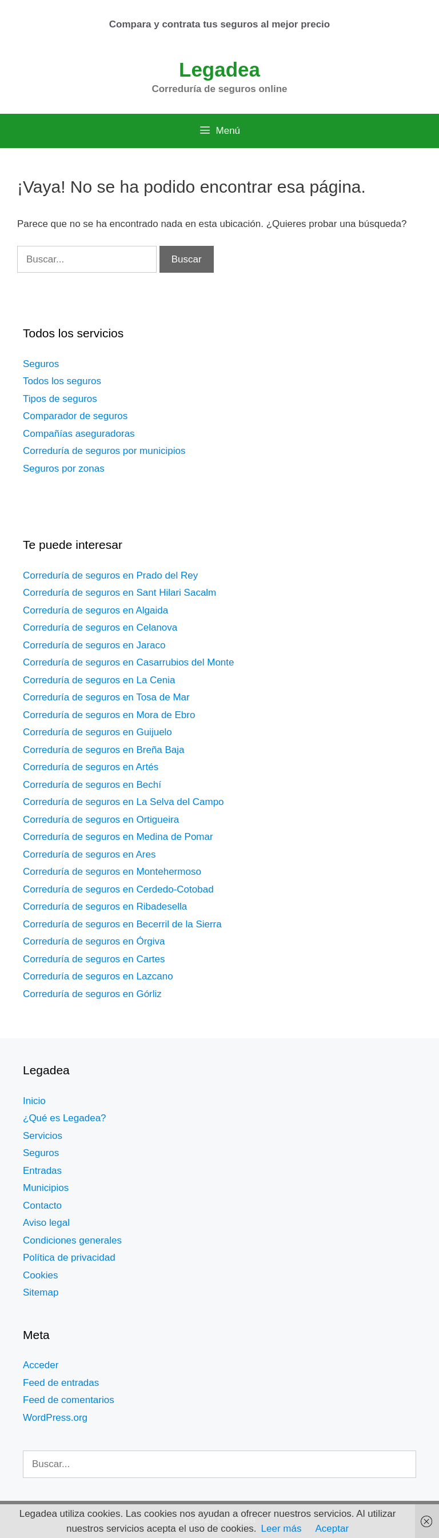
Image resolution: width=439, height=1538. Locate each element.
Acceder (40, 1365)
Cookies (40, 1275)
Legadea (219, 69)
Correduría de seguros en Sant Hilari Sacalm (119, 592)
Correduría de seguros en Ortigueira (101, 819)
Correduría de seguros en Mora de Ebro (109, 715)
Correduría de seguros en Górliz (92, 994)
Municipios (46, 1187)
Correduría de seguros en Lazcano (98, 976)
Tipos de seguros (60, 398)
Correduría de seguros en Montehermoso (112, 871)
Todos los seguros (62, 381)
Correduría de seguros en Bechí (92, 784)
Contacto (42, 1205)
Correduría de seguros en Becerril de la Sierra (122, 924)
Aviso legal (46, 1222)
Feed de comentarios (68, 1399)
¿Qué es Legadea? (64, 1118)
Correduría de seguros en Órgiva (94, 941)
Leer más (281, 1528)
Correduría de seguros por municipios (104, 450)
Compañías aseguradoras (79, 433)
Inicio (34, 1100)
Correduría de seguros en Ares (89, 854)
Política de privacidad (69, 1257)
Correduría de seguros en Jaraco (94, 645)
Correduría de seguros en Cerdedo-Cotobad (118, 889)
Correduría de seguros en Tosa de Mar (106, 697)
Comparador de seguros (75, 416)
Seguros (41, 363)
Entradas (42, 1170)
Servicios (42, 1135)
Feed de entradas (61, 1382)
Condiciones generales (72, 1240)
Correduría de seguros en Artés (90, 767)
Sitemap (40, 1292)
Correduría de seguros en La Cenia (99, 680)
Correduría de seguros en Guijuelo (97, 732)
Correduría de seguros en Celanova (100, 627)
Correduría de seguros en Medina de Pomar (118, 836)
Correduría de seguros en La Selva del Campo (123, 801)
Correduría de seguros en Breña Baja (104, 749)
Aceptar (332, 1528)
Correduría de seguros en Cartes (94, 959)
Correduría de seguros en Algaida (95, 610)
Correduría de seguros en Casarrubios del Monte (128, 662)
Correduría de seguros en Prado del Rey (110, 575)
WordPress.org (55, 1417)
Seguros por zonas (64, 468)
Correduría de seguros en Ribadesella (105, 906)
